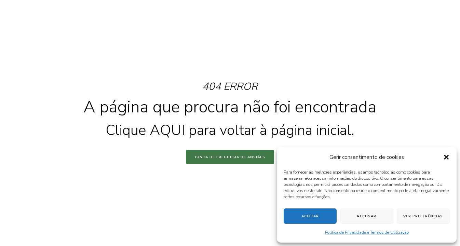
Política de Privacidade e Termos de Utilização (367, 232)
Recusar (366, 216)
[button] (446, 157)
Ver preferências (423, 216)
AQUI (167, 130)
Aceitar (310, 216)
